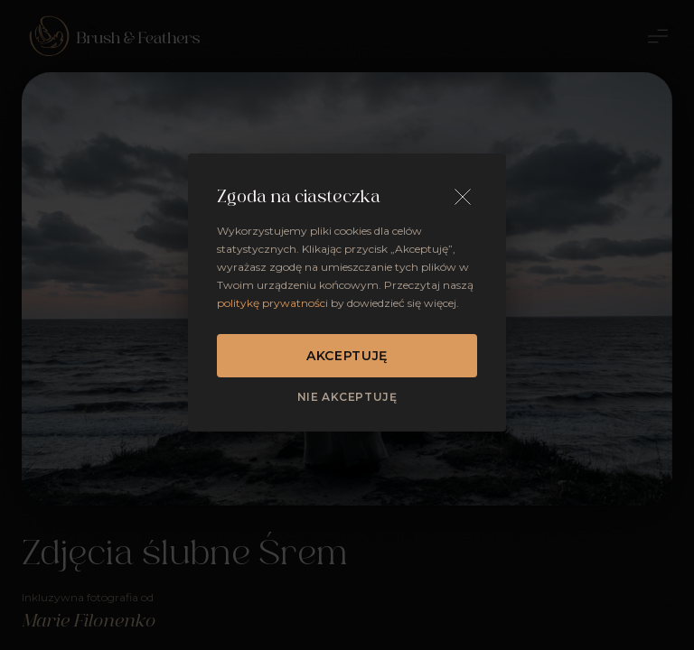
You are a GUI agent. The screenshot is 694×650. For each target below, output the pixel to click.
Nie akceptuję (347, 397)
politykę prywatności (272, 303)
